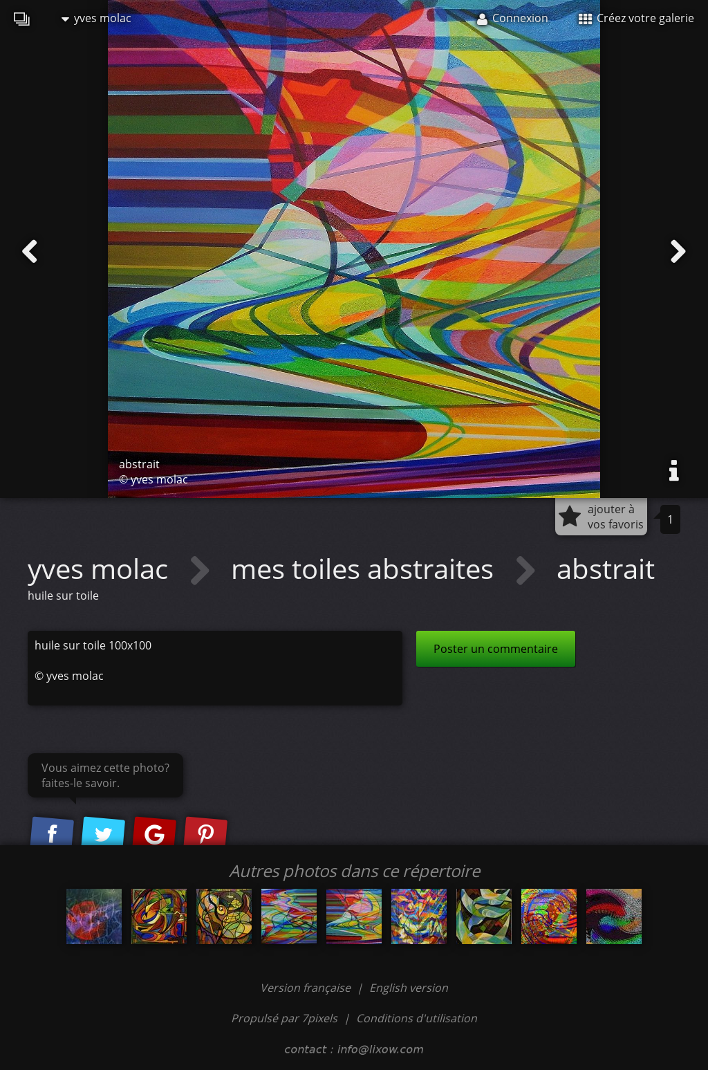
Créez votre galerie (636, 18)
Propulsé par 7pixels (284, 1018)
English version (408, 987)
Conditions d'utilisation (416, 1018)
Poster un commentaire (496, 648)
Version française (306, 987)
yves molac (96, 18)
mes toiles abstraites (366, 568)
